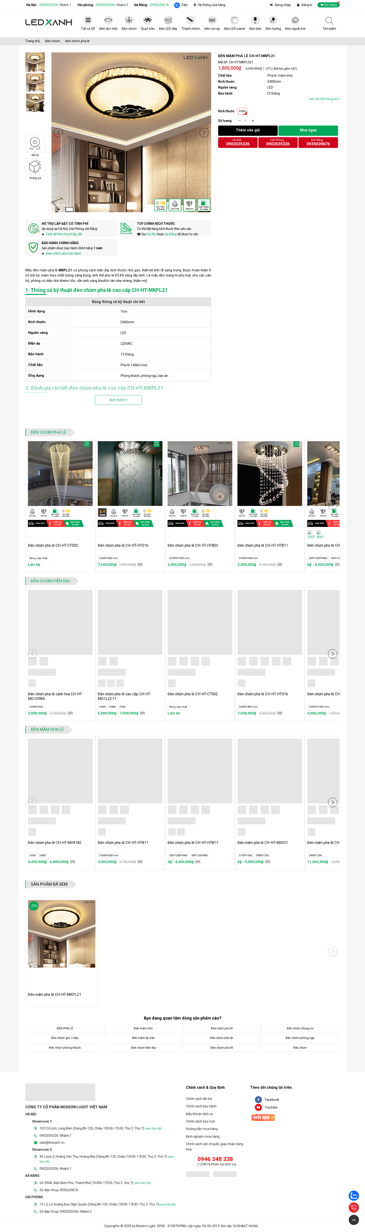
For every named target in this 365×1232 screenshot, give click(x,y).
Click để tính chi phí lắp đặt (64, 234)
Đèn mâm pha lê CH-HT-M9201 (262, 842)
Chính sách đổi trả (199, 1099)
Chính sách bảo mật (200, 1121)
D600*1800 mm (108, 558)
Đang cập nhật (38, 558)
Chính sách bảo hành (201, 1106)
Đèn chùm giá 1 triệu (64, 1038)
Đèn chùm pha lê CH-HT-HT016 (123, 545)
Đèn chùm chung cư (300, 1028)
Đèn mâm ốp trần (143, 1038)
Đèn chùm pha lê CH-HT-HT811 (262, 545)
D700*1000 (245, 855)
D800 (112, 706)
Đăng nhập (283, 5)
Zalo (184, 5)
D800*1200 (262, 855)
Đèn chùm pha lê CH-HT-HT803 (193, 545)
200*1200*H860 (318, 558)
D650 (33, 855)
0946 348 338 (215, 1159)
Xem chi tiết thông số (324, 99)
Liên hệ (34, 565)
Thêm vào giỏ (248, 130)
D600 (102, 706)
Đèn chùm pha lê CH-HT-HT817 (193, 842)
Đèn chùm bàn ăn (221, 1038)
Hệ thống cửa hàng (211, 5)
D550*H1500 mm (179, 558)
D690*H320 (36, 706)
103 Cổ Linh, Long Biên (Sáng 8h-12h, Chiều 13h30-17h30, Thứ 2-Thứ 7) (101, 1128)
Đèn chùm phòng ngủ (300, 1038)
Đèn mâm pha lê (47, 729)
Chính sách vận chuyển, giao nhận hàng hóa (214, 1146)
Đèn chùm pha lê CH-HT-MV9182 (54, 842)
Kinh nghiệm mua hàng (203, 1136)
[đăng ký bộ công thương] (197, 1174)
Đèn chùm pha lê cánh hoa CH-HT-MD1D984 (55, 696)
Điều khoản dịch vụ (199, 1114)
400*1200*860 (339, 558)
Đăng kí (306, 5)
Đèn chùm (52, 41)
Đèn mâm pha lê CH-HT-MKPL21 (54, 994)
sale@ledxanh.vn (52, 1142)
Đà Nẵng (171, 234)
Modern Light (145, 1226)
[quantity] (246, 120)
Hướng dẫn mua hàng (202, 1129)
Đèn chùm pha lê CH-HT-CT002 (53, 545)
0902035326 (55, 5)
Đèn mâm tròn (143, 1028)
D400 (242, 111)
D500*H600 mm (248, 558)
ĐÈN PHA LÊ (65, 1028)
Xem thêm (118, 400)
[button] (58, 132)
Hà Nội (151, 234)
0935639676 (159, 5)
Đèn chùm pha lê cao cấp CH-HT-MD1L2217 (124, 696)
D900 (122, 706)
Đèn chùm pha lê (77, 41)
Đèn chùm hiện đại (50, 580)
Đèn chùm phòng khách (65, 1047)
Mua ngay (308, 130)
